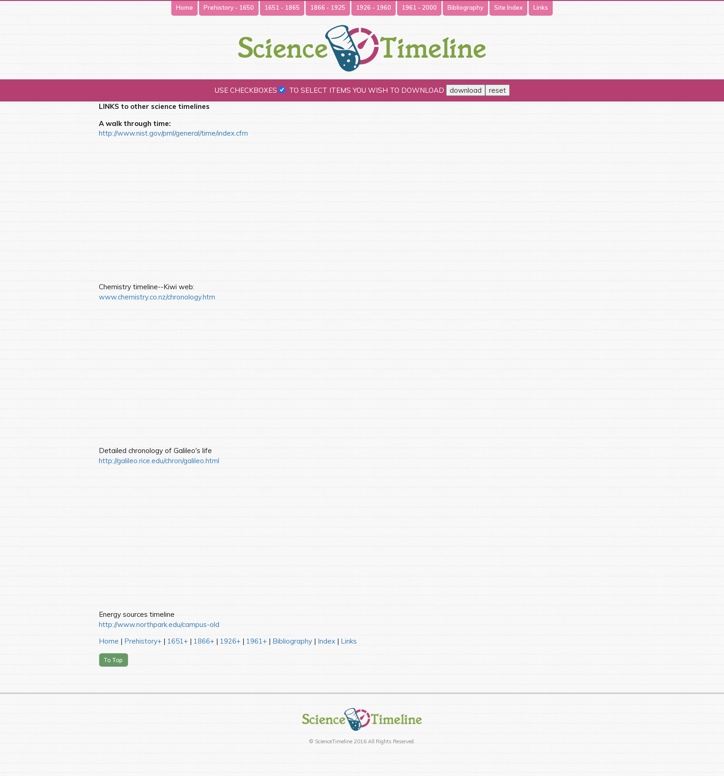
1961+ (256, 641)
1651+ (177, 641)
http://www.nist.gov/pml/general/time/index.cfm (173, 133)
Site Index (508, 7)
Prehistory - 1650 (229, 7)
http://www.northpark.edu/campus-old (159, 624)
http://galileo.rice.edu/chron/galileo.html (159, 460)
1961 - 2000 (419, 7)
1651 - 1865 (282, 7)
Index (326, 641)
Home (184, 7)
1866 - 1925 (327, 7)
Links (540, 7)
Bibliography (465, 7)
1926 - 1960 (373, 7)
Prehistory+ (143, 641)
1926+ (230, 641)
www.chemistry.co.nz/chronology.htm (157, 296)
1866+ (203, 641)
